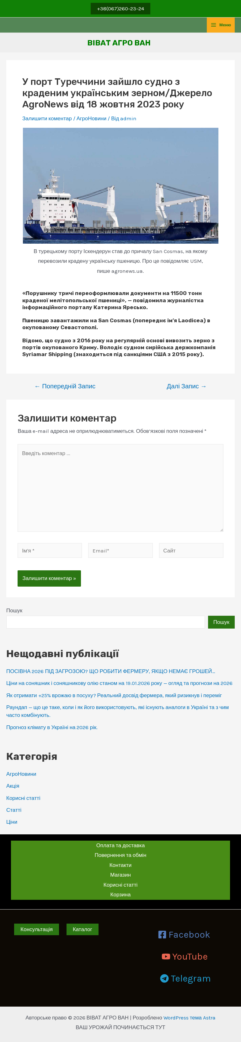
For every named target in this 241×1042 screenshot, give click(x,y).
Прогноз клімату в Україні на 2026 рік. (52, 727)
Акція (12, 786)
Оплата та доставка (120, 845)
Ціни (11, 822)
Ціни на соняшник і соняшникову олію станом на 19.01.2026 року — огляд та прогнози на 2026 (119, 683)
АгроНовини (21, 774)
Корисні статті (23, 798)
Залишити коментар (47, 118)
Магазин (120, 875)
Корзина (120, 894)
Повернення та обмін (121, 855)
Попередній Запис (64, 386)
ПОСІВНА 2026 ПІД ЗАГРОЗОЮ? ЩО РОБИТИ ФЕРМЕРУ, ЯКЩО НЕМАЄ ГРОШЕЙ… (110, 671)
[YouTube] (184, 956)
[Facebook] (184, 935)
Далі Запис (187, 386)
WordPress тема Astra (189, 1017)
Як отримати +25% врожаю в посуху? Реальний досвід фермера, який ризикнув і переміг (114, 695)
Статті (13, 810)
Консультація (36, 929)
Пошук (14, 610)
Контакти (121, 865)
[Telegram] (185, 978)
